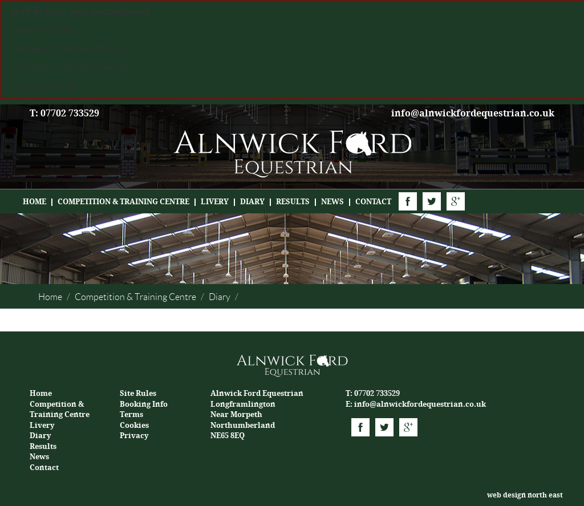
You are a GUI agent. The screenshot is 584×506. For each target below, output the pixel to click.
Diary (252, 201)
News (332, 201)
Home (34, 201)
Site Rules (138, 393)
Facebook (408, 201)
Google (456, 201)
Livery (215, 201)
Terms (131, 414)
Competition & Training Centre (123, 201)
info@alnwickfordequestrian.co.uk (472, 113)
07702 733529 (377, 393)
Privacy (134, 435)
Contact (373, 201)
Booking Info (144, 404)
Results (293, 201)
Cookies (134, 425)
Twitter (432, 201)
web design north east (525, 495)
